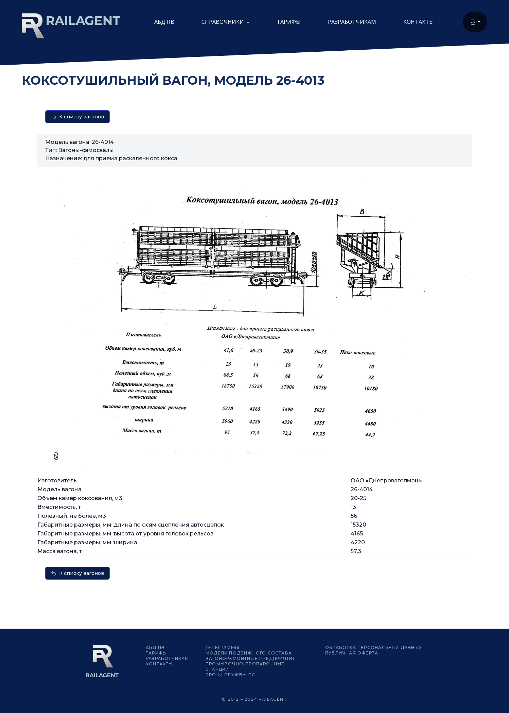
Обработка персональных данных (373, 647)
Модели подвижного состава (249, 653)
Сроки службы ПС (230, 674)
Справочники (225, 22)
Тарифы (289, 22)
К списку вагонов (77, 117)
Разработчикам (352, 22)
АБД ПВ (164, 22)
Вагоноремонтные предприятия (251, 658)
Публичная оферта (351, 653)
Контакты (418, 22)
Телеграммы (222, 647)
